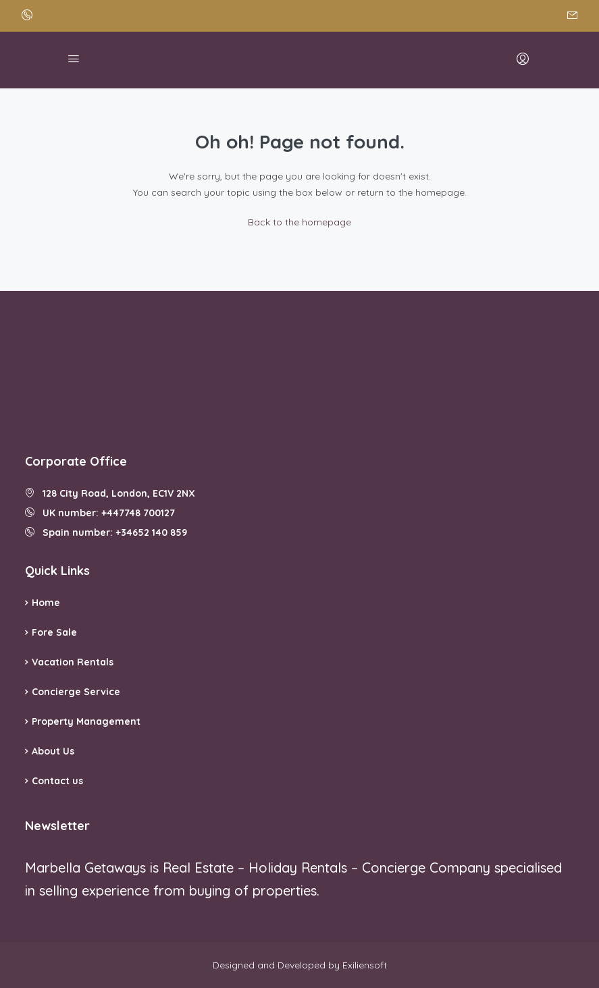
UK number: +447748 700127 (100, 513)
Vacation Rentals (72, 662)
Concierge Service (76, 692)
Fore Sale (54, 632)
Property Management (86, 721)
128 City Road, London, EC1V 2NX (110, 493)
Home (46, 603)
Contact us (57, 781)
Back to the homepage (299, 222)
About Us (53, 751)
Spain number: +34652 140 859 (106, 532)
